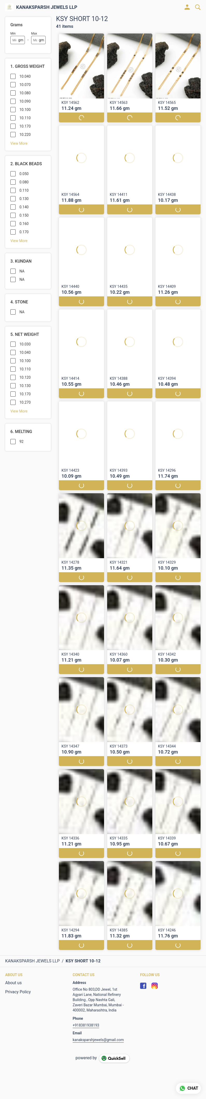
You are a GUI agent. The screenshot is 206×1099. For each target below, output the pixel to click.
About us (13, 982)
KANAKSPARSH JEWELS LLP (46, 7)
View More (19, 143)
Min (13, 33)
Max (34, 33)
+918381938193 (86, 1025)
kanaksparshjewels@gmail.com (98, 1040)
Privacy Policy (18, 991)
